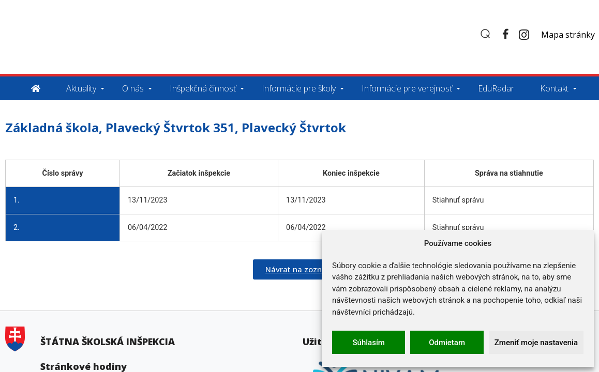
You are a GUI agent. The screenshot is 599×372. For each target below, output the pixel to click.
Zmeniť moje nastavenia (536, 342)
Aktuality (81, 88)
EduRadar (496, 88)
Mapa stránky (568, 34)
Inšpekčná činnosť (203, 88)
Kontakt (554, 88)
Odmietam (447, 342)
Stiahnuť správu (458, 200)
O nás (133, 88)
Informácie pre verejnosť (407, 88)
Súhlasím (369, 342)
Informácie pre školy (299, 88)
